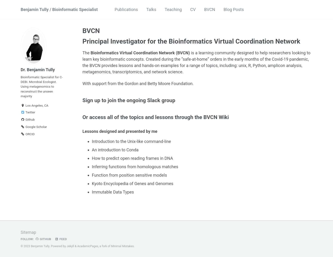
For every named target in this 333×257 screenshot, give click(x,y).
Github (28, 119)
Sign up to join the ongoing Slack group (129, 100)
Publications (126, 9)
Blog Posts (233, 9)
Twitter (28, 112)
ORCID (28, 134)
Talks (151, 9)
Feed (61, 239)
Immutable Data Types (113, 192)
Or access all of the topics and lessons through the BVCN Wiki (156, 117)
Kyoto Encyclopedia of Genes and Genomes (133, 183)
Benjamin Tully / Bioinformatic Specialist (59, 9)
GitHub (43, 239)
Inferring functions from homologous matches (135, 166)
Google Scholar (34, 127)
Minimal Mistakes (122, 246)
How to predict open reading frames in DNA (132, 158)
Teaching (173, 9)
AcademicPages (87, 246)
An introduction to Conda (115, 149)
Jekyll (70, 246)
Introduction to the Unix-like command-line (131, 141)
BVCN (209, 9)
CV (193, 9)
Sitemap (28, 232)
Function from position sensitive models (129, 175)
